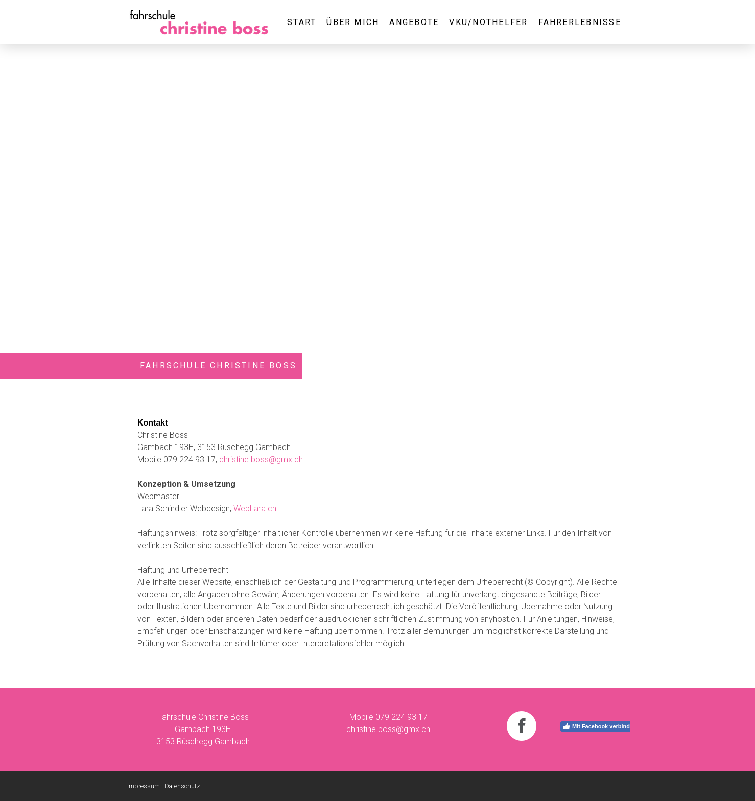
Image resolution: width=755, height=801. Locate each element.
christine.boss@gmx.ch (261, 459)
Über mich (352, 22)
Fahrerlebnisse (579, 22)
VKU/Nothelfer (488, 22)
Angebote (414, 22)
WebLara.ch (254, 508)
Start (301, 22)
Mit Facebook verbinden (599, 726)
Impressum (143, 786)
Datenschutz (182, 786)
